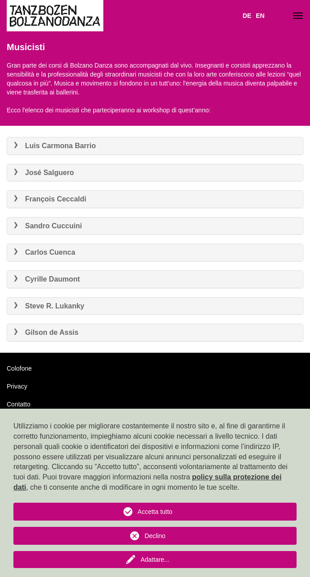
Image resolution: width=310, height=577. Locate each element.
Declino (155, 535)
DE (246, 15)
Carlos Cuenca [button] (44, 252)
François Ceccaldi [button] (50, 199)
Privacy (17, 386)
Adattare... (155, 559)
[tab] (155, 145)
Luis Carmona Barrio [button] (55, 146)
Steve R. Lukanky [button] (49, 306)
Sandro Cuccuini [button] (48, 226)
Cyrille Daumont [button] (47, 279)
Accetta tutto (155, 511)
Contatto (18, 404)
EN (260, 15)
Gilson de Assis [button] (46, 332)
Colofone (19, 368)
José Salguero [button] (44, 172)
